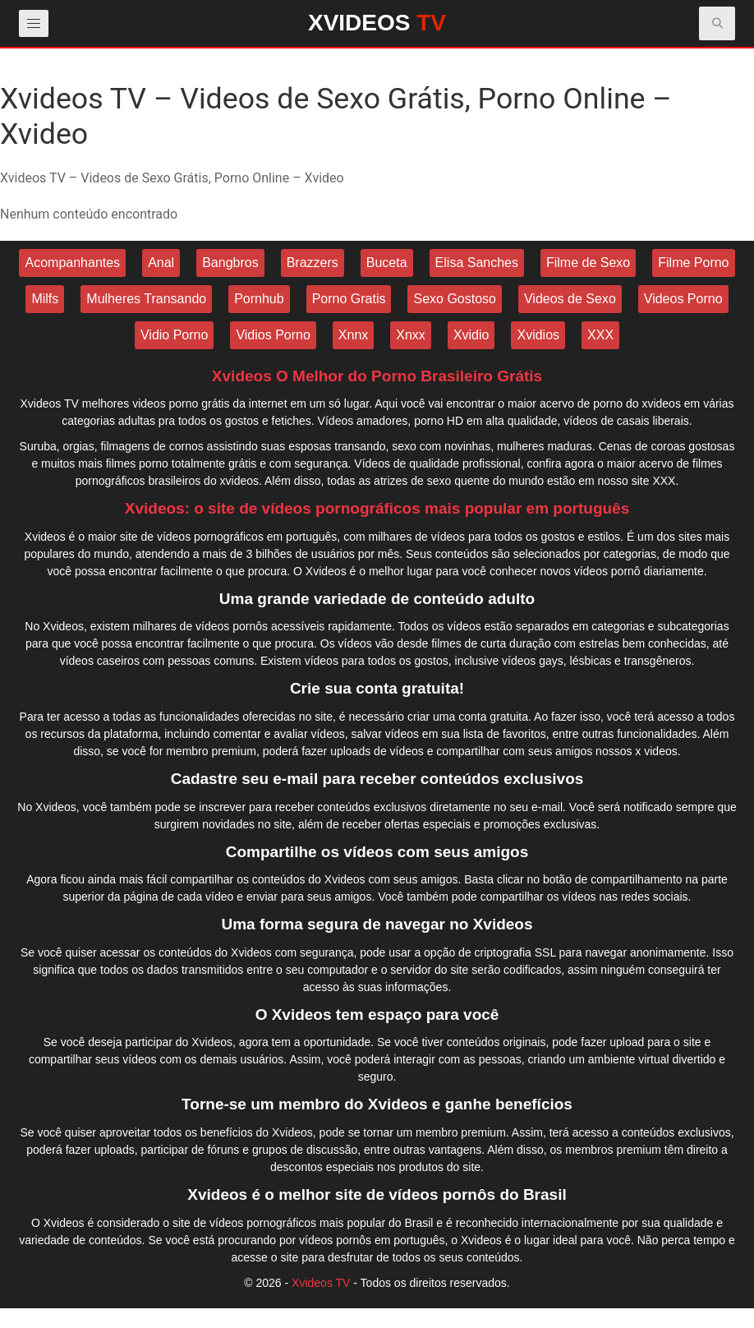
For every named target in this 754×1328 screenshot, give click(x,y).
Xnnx (353, 335)
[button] (717, 23)
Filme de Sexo (588, 263)
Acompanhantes (72, 263)
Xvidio (471, 335)
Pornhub (259, 299)
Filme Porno (693, 263)
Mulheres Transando (146, 299)
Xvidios (538, 335)
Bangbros (230, 263)
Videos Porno (683, 299)
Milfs (44, 299)
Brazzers (312, 263)
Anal (161, 263)
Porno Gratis (349, 299)
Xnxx (410, 335)
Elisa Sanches (476, 263)
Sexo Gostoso (454, 299)
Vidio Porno (174, 335)
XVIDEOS (377, 22)
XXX (600, 335)
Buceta (386, 263)
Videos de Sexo (570, 299)
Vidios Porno (273, 335)
